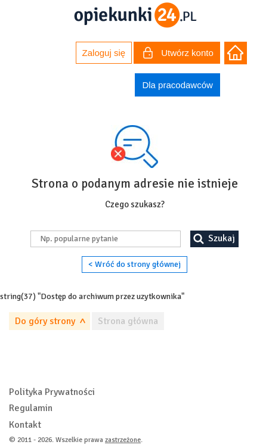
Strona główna (128, 321)
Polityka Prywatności (52, 392)
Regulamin (30, 408)
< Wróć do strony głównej (134, 264)
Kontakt (25, 425)
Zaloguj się (104, 53)
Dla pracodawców (177, 85)
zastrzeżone (123, 439)
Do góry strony (45, 321)
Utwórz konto (178, 54)
